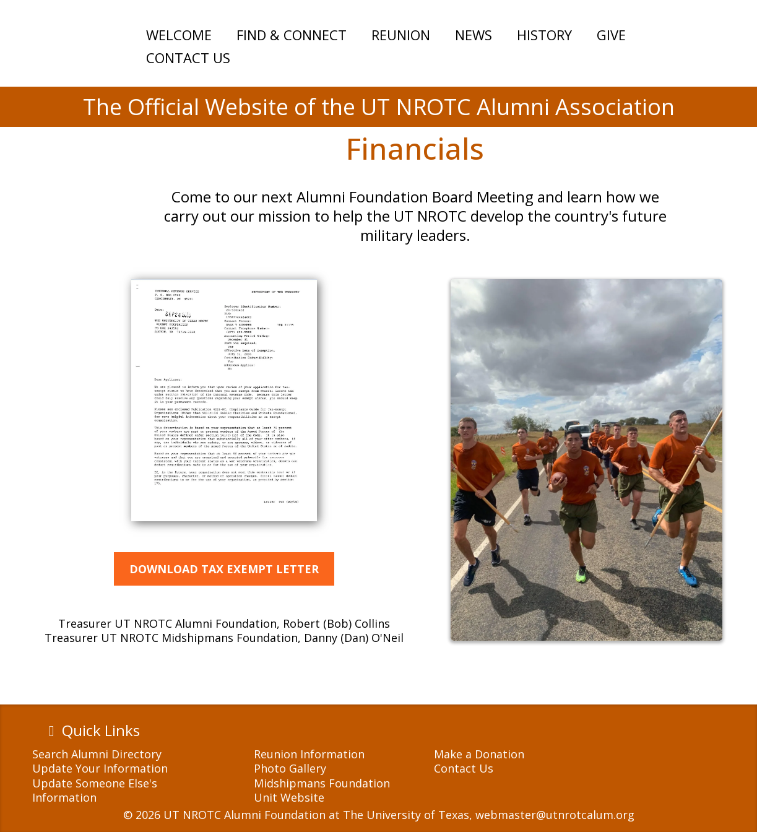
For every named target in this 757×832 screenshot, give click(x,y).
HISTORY (544, 34)
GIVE (611, 34)
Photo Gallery (290, 768)
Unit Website (289, 797)
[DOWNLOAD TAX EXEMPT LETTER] (224, 569)
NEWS (473, 34)
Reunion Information (309, 754)
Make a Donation (479, 754)
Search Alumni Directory (97, 754)
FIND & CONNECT (291, 34)
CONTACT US (188, 57)
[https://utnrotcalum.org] (77, 114)
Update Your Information (100, 768)
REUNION (400, 34)
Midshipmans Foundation (322, 783)
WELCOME (179, 34)
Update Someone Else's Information (94, 790)
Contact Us (463, 768)
